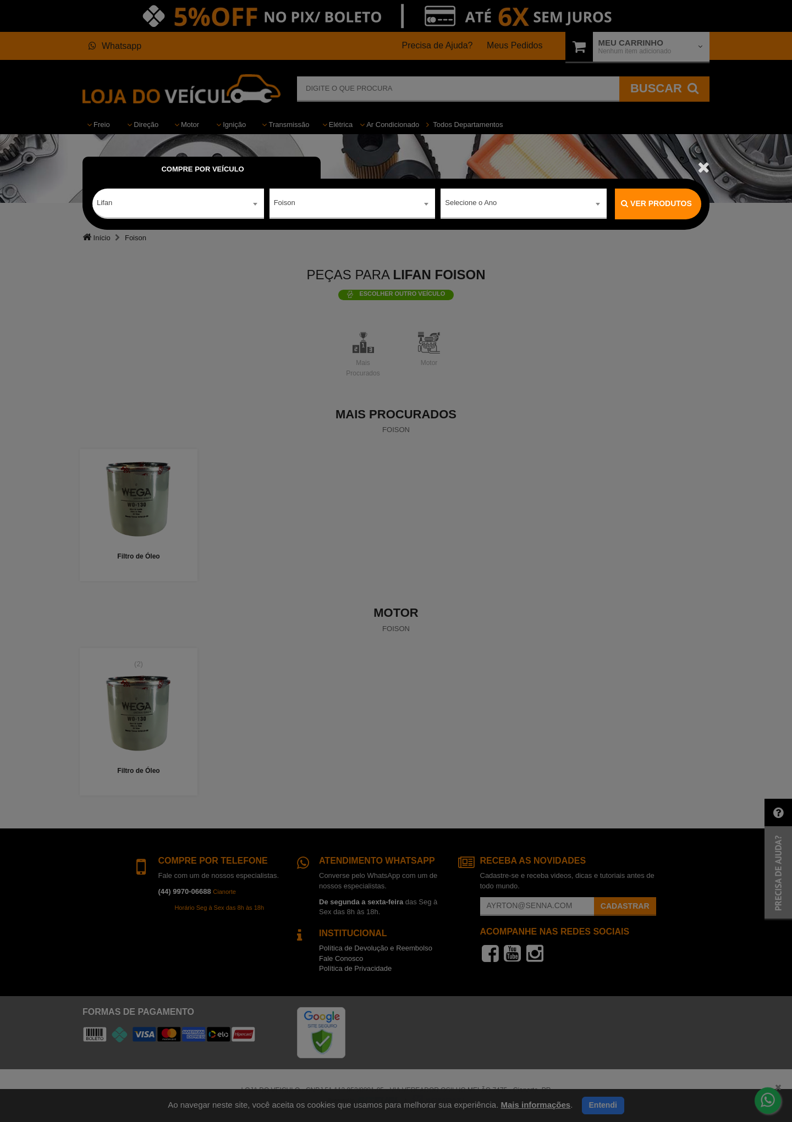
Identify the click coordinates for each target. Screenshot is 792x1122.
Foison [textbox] (284, 203)
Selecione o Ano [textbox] (471, 203)
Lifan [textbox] (104, 203)
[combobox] (178, 204)
